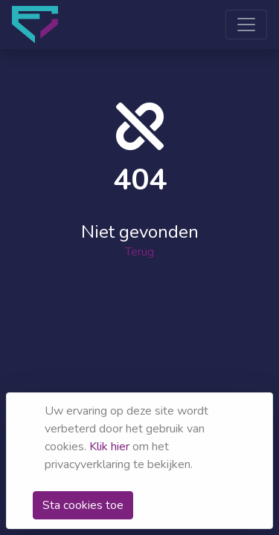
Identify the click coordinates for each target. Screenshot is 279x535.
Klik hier (109, 446)
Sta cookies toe (83, 505)
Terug (139, 251)
